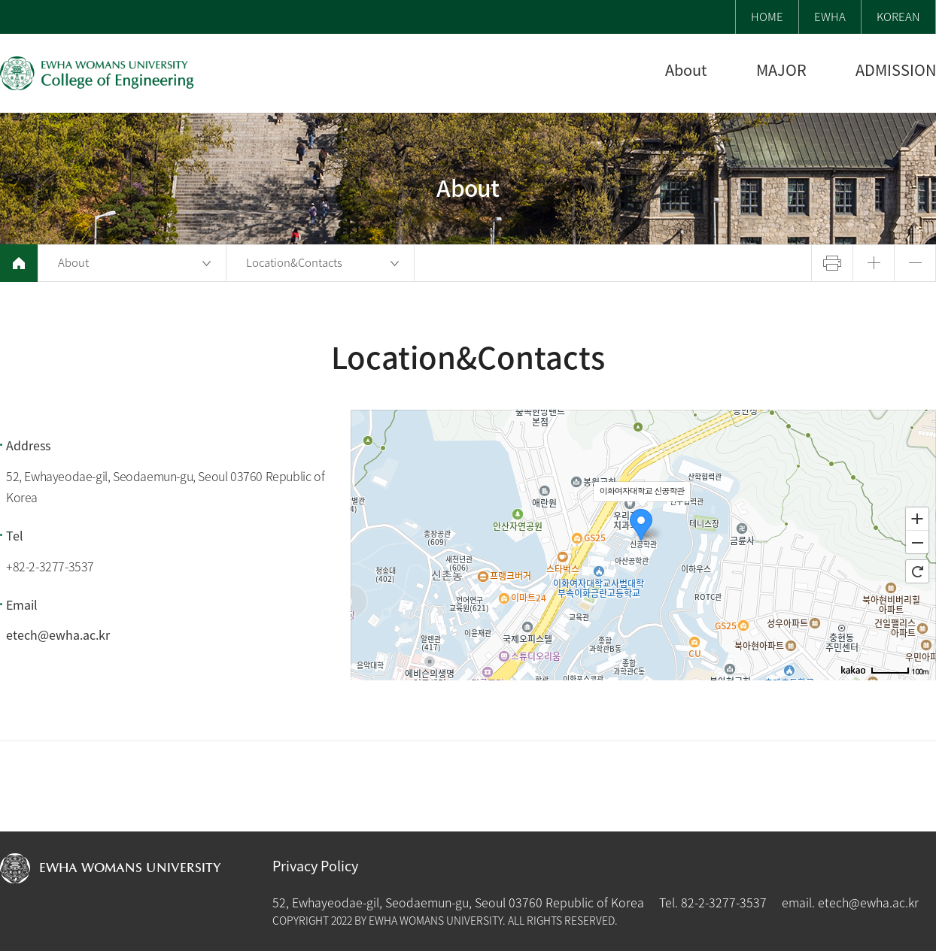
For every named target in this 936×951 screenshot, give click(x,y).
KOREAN (898, 16)
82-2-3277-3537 (724, 902)
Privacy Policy (315, 866)
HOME (767, 16)
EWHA (830, 16)
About (73, 262)
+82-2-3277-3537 (50, 566)
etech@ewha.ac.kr (58, 634)
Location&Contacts (294, 262)
